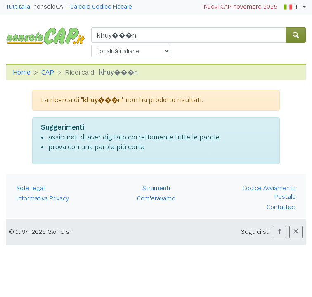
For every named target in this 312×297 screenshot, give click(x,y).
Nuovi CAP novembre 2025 (240, 6)
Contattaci (281, 207)
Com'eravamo (156, 198)
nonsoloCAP (50, 6)
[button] (279, 232)
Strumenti (156, 188)
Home (22, 72)
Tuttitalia (18, 6)
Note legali (31, 188)
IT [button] (292, 6)
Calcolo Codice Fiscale (101, 6)
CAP (47, 72)
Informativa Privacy (42, 198)
